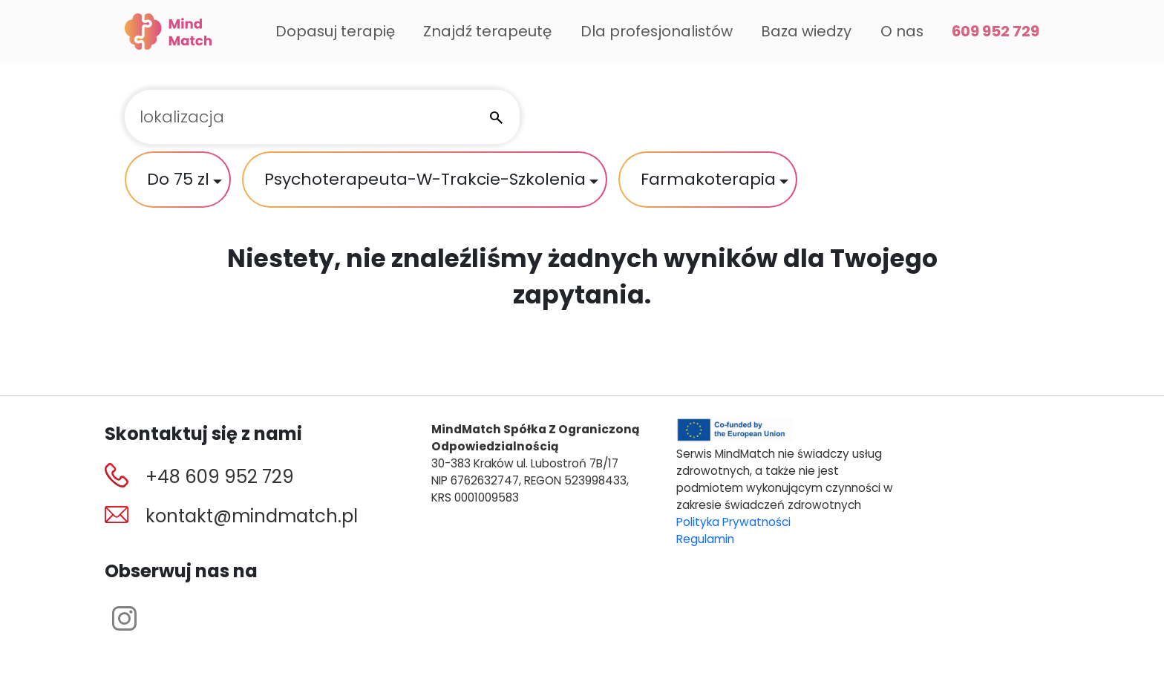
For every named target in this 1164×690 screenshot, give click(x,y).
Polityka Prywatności (733, 522)
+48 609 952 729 (220, 476)
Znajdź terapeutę (487, 31)
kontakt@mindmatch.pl (252, 516)
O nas (901, 31)
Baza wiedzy (806, 31)
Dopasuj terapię (335, 31)
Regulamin (705, 539)
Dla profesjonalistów (657, 31)
